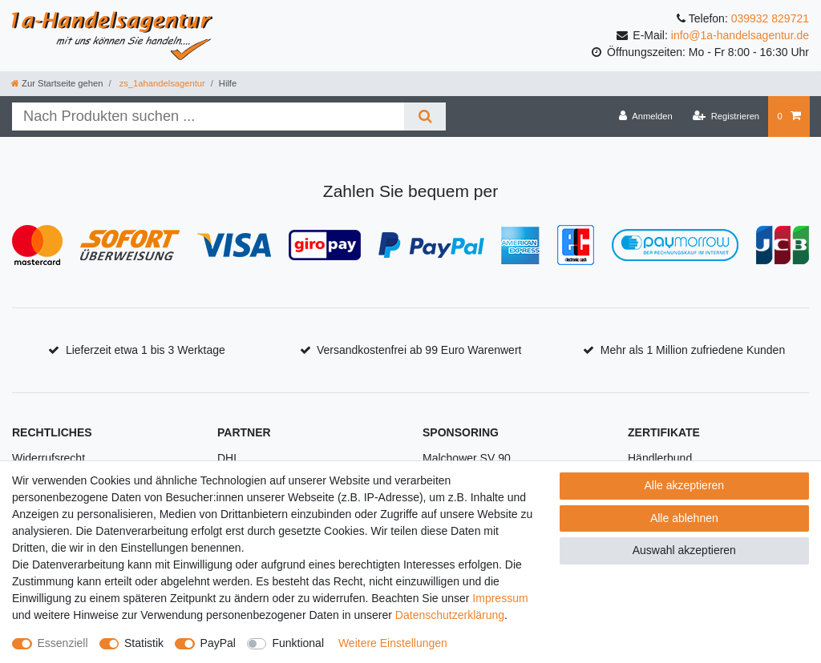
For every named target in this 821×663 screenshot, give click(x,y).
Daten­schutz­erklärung (449, 615)
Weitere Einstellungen (392, 643)
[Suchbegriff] (208, 116)
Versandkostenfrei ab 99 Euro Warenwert (419, 350)
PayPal (218, 643)
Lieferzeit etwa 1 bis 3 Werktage (145, 350)
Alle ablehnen (684, 518)
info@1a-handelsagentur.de (740, 35)
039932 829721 (770, 18)
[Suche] (424, 116)
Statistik (144, 643)
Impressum (500, 598)
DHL (228, 458)
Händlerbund (660, 458)
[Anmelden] (645, 116)
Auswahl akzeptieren (684, 550)
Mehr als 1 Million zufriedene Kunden (693, 350)
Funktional (298, 643)
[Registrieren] (726, 116)
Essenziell (63, 643)
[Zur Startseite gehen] (57, 83)
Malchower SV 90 (467, 458)
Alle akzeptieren (685, 485)
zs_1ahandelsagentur (161, 83)
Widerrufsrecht (48, 458)
